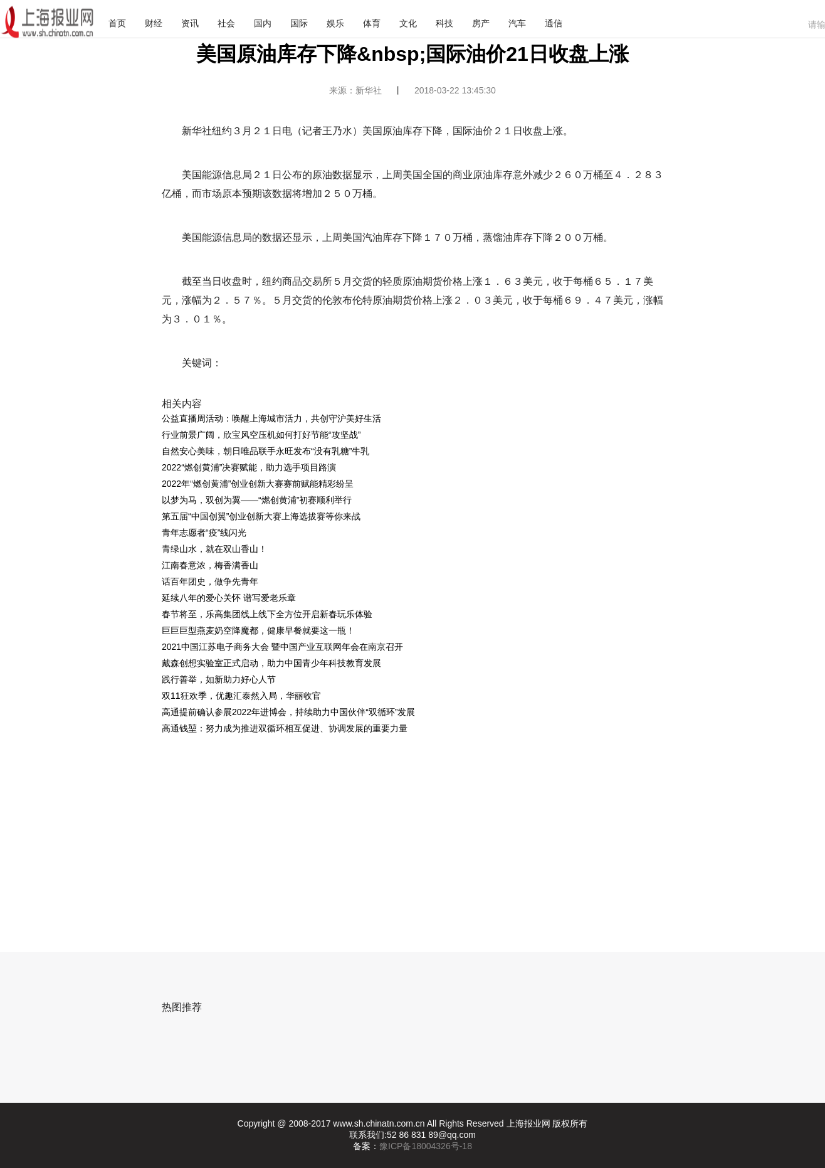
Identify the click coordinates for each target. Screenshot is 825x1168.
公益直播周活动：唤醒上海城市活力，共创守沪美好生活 (271, 418)
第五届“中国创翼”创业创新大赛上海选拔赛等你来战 (261, 516)
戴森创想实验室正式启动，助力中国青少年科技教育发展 (271, 663)
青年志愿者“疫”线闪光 (204, 533)
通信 (553, 23)
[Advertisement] (402, 830)
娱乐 (335, 23)
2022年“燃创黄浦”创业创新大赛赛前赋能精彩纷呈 (258, 484)
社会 (226, 23)
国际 (299, 23)
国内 (262, 23)
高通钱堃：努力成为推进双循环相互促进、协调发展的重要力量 (284, 728)
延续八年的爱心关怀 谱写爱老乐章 (229, 598)
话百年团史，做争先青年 (210, 581)
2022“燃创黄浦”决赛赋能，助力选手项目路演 (249, 467)
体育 (372, 23)
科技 (444, 23)
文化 (408, 23)
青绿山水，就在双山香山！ (214, 549)
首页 (117, 23)
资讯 (190, 23)
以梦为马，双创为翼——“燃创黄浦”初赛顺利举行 (257, 500)
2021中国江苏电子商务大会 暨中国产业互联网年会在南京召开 (282, 647)
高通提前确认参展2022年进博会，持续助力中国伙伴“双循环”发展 (288, 712)
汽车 (517, 23)
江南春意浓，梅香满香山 (210, 565)
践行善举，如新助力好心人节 (219, 679)
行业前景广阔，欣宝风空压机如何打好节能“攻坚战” (261, 435)
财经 (153, 23)
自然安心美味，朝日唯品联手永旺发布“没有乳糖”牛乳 (265, 451)
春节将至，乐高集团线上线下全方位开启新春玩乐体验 (267, 614)
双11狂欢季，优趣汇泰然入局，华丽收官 (241, 696)
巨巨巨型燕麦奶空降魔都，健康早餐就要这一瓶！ (258, 630)
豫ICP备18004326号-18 (425, 1146)
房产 (481, 23)
